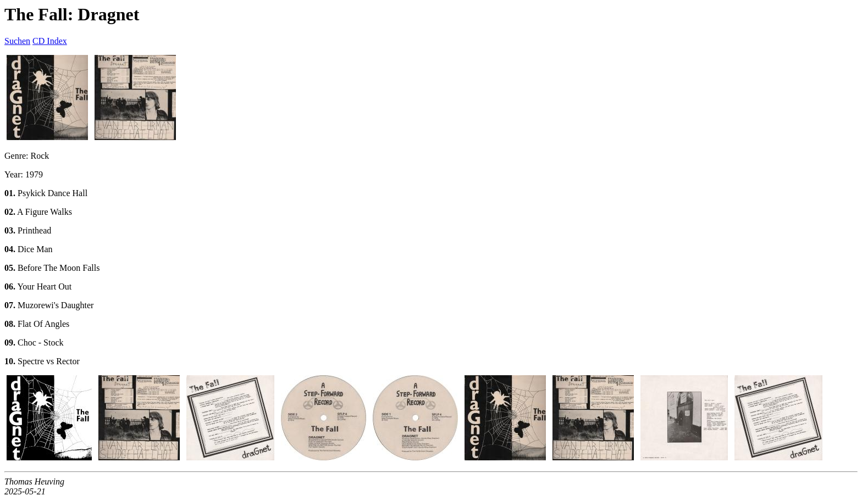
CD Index (49, 41)
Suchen (17, 41)
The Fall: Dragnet (71, 14)
